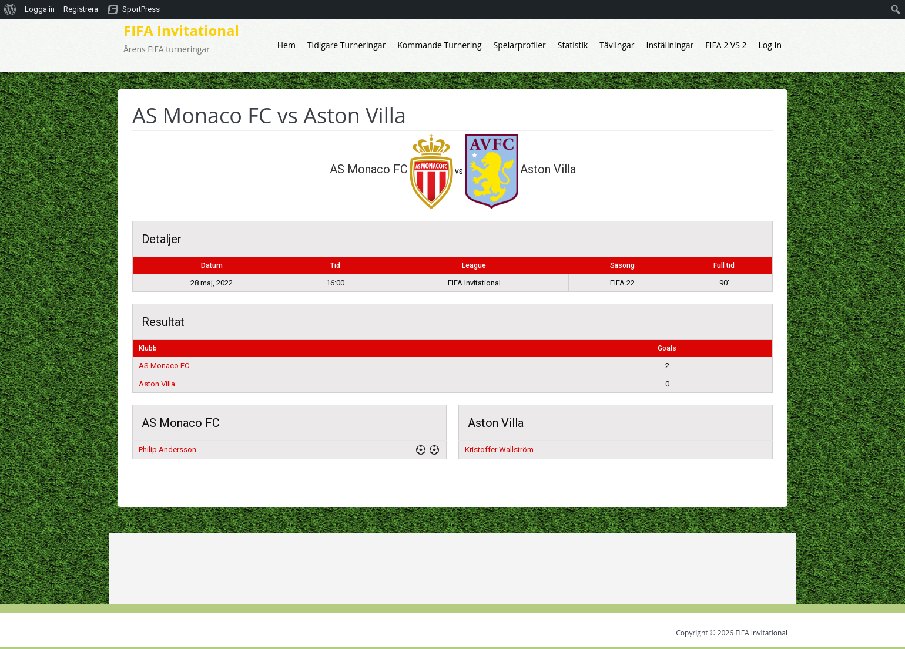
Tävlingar (616, 45)
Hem (286, 45)
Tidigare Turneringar (346, 45)
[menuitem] (10, 9)
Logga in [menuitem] (40, 9)
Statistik (573, 45)
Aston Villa (157, 383)
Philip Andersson (167, 449)
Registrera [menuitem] (80, 9)
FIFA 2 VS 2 (725, 45)
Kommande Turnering (439, 45)
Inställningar (670, 45)
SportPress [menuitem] (141, 9)
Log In (770, 45)
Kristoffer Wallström (499, 449)
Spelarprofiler (520, 45)
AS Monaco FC (164, 365)
